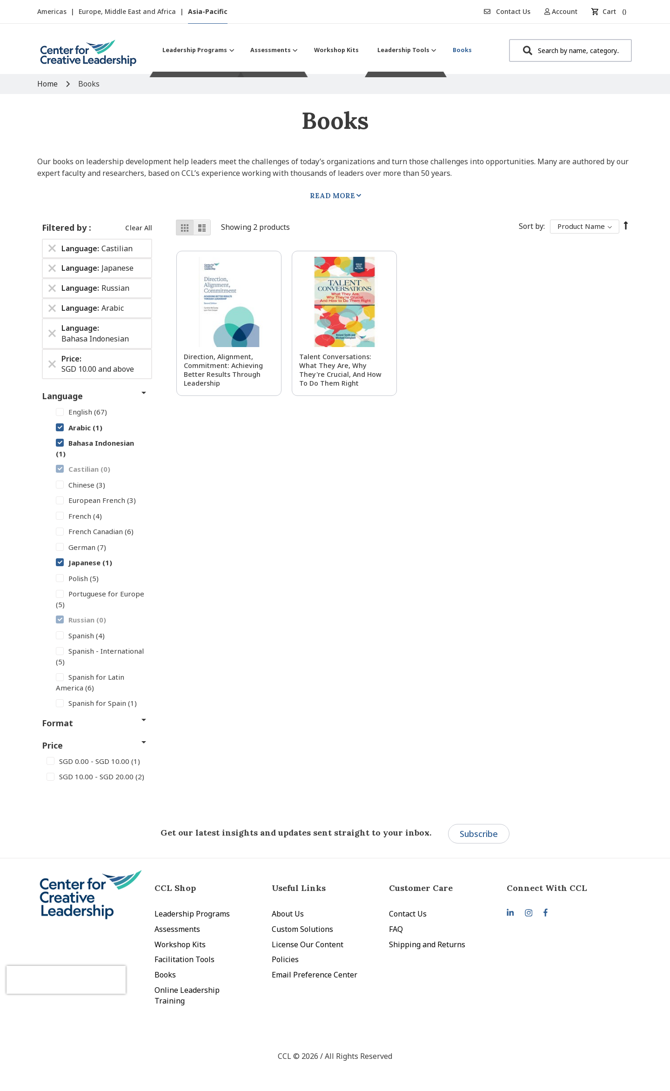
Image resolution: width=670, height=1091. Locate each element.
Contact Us (507, 11)
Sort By (531, 226)
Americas (52, 11)
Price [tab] (52, 745)
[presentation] (87, 968)
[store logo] (88, 56)
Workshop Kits (180, 944)
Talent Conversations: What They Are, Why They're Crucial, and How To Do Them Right (340, 370)
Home (48, 84)
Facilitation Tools (184, 959)
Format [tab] (57, 723)
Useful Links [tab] (299, 888)
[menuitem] (197, 50)
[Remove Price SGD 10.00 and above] (52, 363)
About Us (288, 914)
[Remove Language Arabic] (52, 308)
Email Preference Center (314, 975)
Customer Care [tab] (421, 888)
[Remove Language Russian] (52, 288)
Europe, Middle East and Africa (128, 11)
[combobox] (570, 50)
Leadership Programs (192, 914)
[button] (564, 11)
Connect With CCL (547, 888)
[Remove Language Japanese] (52, 268)
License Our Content (307, 944)
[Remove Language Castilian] (52, 248)
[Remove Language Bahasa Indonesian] (52, 333)
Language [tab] (62, 396)
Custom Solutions (302, 929)
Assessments (177, 929)
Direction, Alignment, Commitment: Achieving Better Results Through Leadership (223, 370)
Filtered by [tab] (65, 227)
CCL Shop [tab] (175, 888)
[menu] (317, 50)
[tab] (565, 888)
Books (165, 975)
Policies (285, 959)
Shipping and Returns (427, 944)
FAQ (396, 929)
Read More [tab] (332, 195)
